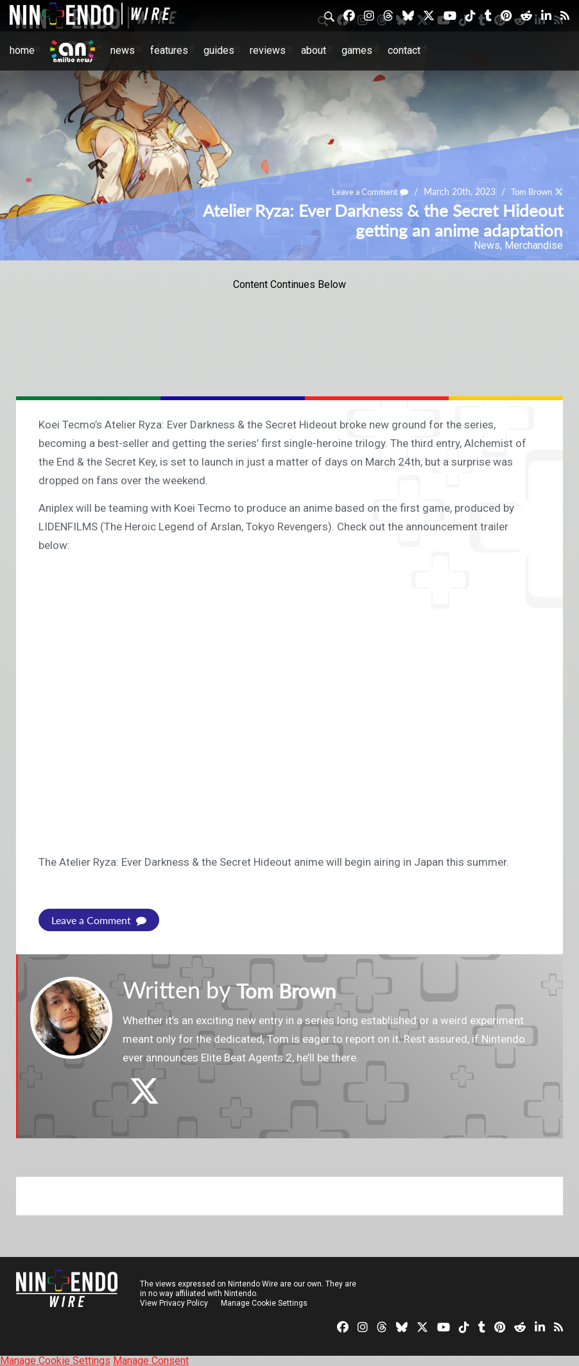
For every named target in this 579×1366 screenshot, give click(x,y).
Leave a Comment (362, 192)
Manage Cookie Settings (266, 1302)
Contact (404, 50)
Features (169, 50)
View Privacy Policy (174, 1302)
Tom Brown (528, 192)
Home (22, 50)
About (313, 50)
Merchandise (534, 245)
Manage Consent (151, 1360)
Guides (218, 50)
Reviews (268, 50)
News (122, 50)
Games (356, 50)
